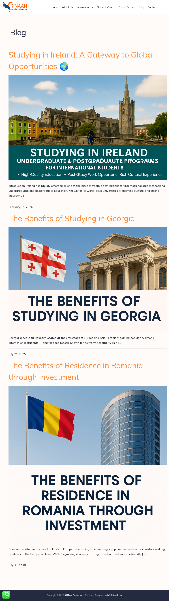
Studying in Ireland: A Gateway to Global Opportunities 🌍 (81, 60)
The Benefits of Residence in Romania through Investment (76, 371)
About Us (67, 7)
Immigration (85, 7)
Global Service (127, 7)
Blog (141, 7)
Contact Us (154, 7)
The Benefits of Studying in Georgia (72, 218)
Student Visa (106, 7)
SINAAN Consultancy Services (78, 595)
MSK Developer (114, 595)
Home (54, 7)
